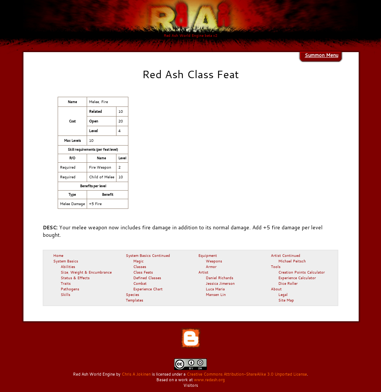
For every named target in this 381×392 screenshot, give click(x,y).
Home (58, 255)
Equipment (207, 255)
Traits (66, 283)
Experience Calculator (297, 277)
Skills (65, 294)
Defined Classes (147, 277)
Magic (138, 261)
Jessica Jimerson (220, 283)
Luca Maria (215, 288)
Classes (139, 266)
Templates (134, 300)
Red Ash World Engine (94, 374)
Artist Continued (285, 255)
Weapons (214, 261)
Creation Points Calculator (301, 272)
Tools (276, 266)
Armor (211, 266)
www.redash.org (209, 379)
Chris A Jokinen (136, 374)
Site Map (286, 300)
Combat (140, 283)
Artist (203, 272)
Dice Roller (288, 283)
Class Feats (143, 272)
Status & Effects (75, 277)
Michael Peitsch (292, 261)
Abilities (68, 266)
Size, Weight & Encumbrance (86, 272)
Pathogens (70, 288)
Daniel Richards (219, 277)
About (276, 288)
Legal (283, 294)
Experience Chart (148, 288)
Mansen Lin (216, 294)
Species (132, 294)
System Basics (65, 261)
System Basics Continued (148, 255)
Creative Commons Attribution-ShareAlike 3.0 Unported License (247, 374)
